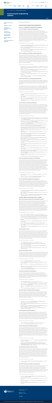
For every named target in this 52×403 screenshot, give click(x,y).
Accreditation (10, 5)
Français (48, 2)
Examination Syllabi (12, 10)
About (5, 5)
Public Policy (23, 6)
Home (8, 10)
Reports (33, 5)
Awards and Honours (46, 6)
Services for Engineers (37, 6)
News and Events (42, 6)
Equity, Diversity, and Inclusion (28, 6)
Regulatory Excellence (19, 6)
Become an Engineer (15, 6)
